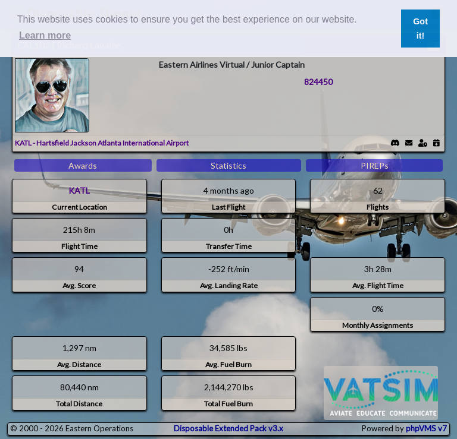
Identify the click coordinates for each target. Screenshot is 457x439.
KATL (79, 190)
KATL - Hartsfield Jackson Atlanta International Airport (102, 142)
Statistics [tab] (228, 165)
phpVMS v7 (426, 428)
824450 (318, 82)
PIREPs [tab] (375, 165)
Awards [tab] (82, 165)
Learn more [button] (45, 35)
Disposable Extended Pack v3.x (228, 428)
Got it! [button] (420, 28)
